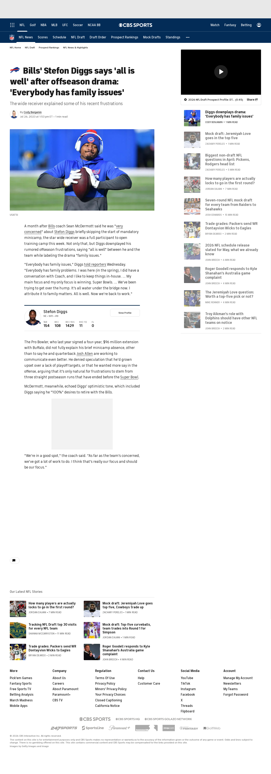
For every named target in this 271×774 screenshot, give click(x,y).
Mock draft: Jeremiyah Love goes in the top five (228, 135)
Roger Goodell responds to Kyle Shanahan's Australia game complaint (126, 650)
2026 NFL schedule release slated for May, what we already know (231, 249)
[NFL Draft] (78, 37)
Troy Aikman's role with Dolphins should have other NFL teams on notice (231, 318)
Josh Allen (85, 353)
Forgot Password (235, 695)
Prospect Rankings (49, 47)
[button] (188, 37)
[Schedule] (59, 37)
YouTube (187, 678)
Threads (187, 706)
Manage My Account (238, 678)
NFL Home (15, 47)
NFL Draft (30, 47)
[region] (221, 72)
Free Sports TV (20, 689)
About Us (59, 678)
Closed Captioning (108, 700)
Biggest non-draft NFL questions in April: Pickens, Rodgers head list (227, 159)
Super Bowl (129, 377)
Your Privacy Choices (110, 695)
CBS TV (57, 700)
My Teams (230, 689)
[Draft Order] (98, 37)
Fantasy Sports (21, 684)
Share (250, 99)
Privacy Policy (105, 684)
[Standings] (173, 37)
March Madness (21, 700)
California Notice (107, 706)
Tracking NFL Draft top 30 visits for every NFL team (53, 627)
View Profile (125, 312)
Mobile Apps (19, 706)
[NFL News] (25, 37)
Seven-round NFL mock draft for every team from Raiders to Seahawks (230, 204)
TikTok (185, 684)
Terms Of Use (105, 678)
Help (141, 678)
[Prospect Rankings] (125, 37)
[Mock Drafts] (152, 37)
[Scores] (42, 37)
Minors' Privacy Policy (111, 689)
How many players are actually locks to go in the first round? (52, 605)
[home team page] (39, 323)
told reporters (95, 264)
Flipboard (187, 711)
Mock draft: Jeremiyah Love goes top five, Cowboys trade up (128, 605)
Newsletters (232, 684)
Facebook (188, 695)
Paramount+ (61, 695)
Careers (58, 684)
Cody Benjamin (33, 112)
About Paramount (65, 689)
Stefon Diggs (64, 232)
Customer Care (149, 684)
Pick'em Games (21, 678)
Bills (51, 226)
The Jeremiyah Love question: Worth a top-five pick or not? (229, 294)
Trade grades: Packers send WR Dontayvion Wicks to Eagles (52, 648)
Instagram (188, 689)
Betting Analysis (21, 695)
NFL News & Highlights (75, 47)
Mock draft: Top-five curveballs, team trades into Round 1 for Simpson (127, 628)
